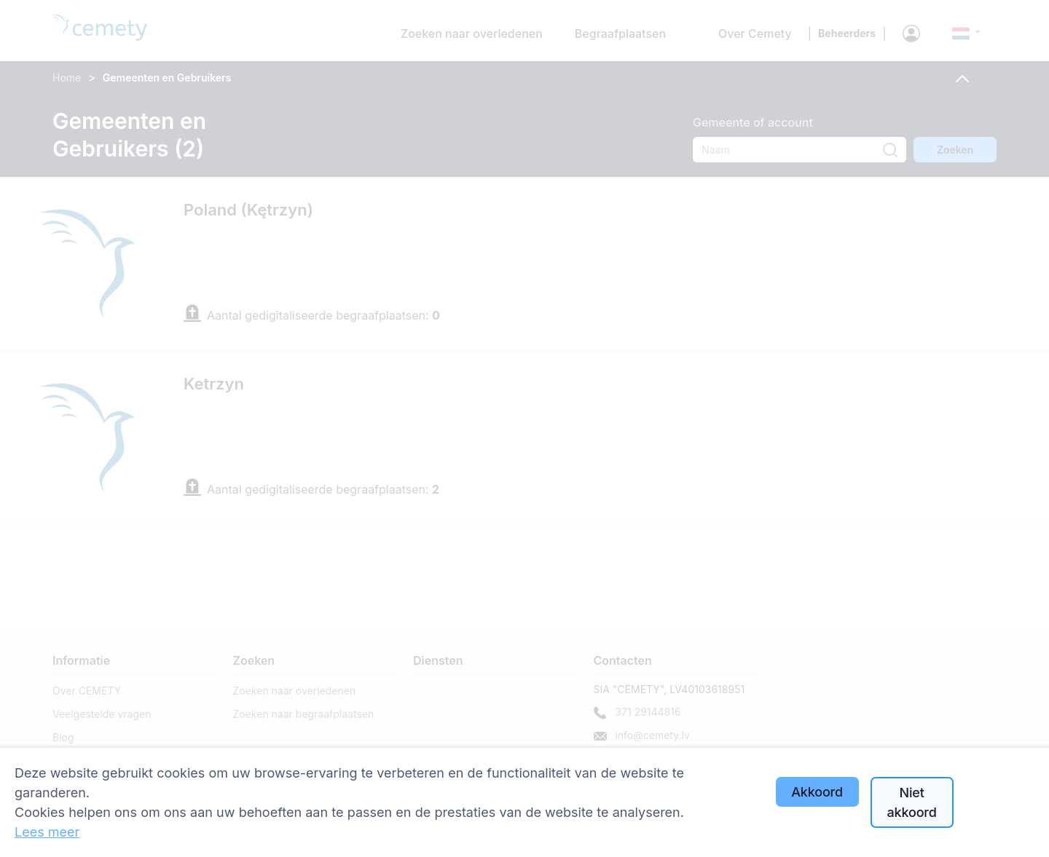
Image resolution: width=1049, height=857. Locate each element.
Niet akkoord (912, 802)
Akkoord (817, 791)
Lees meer (47, 832)
